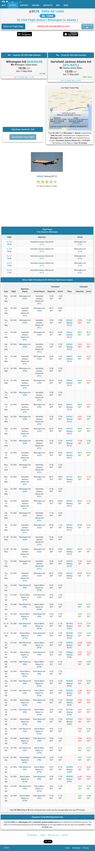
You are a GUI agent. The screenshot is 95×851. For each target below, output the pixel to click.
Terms (68, 848)
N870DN (69, 624)
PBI (25, 588)
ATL (41, 244)
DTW (39, 590)
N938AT (69, 380)
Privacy (87, 848)
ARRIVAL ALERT (87, 26)
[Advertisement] (47, 44)
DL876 (9, 263)
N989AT (69, 344)
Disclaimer (77, 848)
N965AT (69, 501)
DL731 (9, 256)
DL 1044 (47, 16)
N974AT (69, 477)
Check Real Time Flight (23, 137)
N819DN (69, 710)
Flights (42, 835)
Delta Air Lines (52, 11)
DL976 (9, 270)
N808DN (69, 643)
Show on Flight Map (13, 26)
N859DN (69, 691)
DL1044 (9, 249)
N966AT (40, 176)
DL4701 (9, 242)
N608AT (69, 405)
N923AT (69, 561)
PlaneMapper (32, 835)
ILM (80, 244)
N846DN (69, 681)
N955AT (69, 417)
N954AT (69, 525)
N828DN (69, 767)
